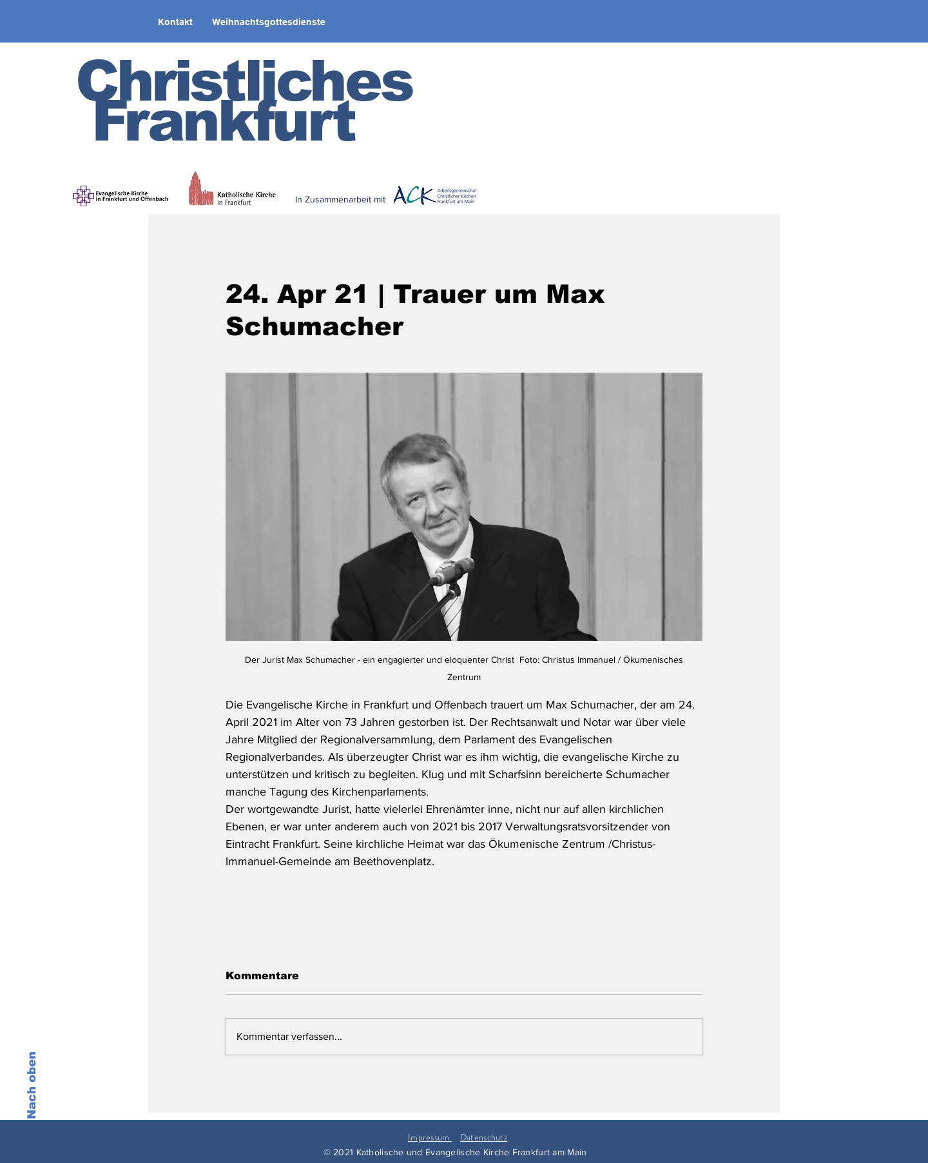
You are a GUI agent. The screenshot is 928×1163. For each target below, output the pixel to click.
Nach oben (31, 1085)
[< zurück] (426, 207)
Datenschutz (483, 1137)
